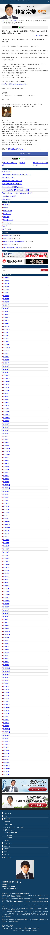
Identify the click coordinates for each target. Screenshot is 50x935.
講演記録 (7, 822)
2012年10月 (6, 601)
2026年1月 (6, 277)
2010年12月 (6, 668)
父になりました (6, 172)
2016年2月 (6, 479)
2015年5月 (6, 506)
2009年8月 (6, 714)
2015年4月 (6, 509)
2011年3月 (6, 659)
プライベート (7, 214)
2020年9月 (6, 332)
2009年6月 (6, 717)
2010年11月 (6, 671)
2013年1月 (6, 592)
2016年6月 (6, 467)
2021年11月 (6, 317)
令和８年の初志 (7, 235)
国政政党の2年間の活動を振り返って (13, 241)
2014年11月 (6, 525)
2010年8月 (6, 680)
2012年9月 (6, 604)
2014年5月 (6, 543)
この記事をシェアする (25, 154)
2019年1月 (6, 372)
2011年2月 (6, 662)
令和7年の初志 (7, 238)
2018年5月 (6, 396)
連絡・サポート (8, 857)
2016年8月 (6, 460)
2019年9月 (6, 351)
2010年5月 (6, 689)
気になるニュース (8, 220)
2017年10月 (6, 418)
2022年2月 (6, 311)
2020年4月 (6, 345)
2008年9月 (6, 738)
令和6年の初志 (7, 245)
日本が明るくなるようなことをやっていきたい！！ (16, 175)
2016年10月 (6, 454)
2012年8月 (6, 607)
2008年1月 (6, 759)
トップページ (7, 813)
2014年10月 (6, 528)
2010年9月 (6, 677)
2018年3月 (6, 402)
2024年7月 (6, 284)
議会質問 (9, 835)
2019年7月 (6, 354)
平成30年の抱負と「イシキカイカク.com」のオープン (17, 193)
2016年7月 (6, 464)
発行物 (6, 840)
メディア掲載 (8, 824)
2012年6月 (6, 613)
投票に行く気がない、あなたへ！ (12, 248)
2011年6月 (6, 650)
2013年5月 (6, 579)
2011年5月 (6, 653)
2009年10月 (6, 707)
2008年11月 (6, 732)
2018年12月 (6, 375)
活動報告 (5, 208)
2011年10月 (6, 637)
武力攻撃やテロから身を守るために (12, 181)
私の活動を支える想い (8, 178)
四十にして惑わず (7, 199)
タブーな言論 (7, 229)
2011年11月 (6, 634)
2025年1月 (6, 281)
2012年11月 (6, 598)
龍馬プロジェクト (21, 149)
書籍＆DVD (7, 846)
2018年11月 (6, 378)
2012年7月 (6, 610)
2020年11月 (6, 329)
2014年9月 (6, 531)
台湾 (9, 149)
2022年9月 (6, 296)
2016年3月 (6, 476)
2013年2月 (6, 589)
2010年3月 (6, 695)
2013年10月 (6, 564)
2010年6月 (6, 686)
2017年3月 (6, 439)
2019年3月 (6, 366)
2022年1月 (6, 314)
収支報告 (9, 838)
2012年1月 (6, 628)
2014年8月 (6, 534)
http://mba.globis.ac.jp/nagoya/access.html (14, 84)
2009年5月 (6, 720)
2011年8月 (6, 643)
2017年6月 (6, 430)
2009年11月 (6, 704)
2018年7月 (6, 390)
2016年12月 (6, 448)
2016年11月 (6, 451)
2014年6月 (6, 540)
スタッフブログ (7, 223)
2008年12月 (6, 729)
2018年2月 (6, 406)
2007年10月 (6, 769)
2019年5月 (6, 360)
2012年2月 (6, 625)
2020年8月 (6, 335)
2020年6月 (6, 341)
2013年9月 (6, 567)
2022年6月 (6, 302)
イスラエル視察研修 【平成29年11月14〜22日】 (15, 190)
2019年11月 (6, 348)
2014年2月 (6, 552)
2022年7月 (6, 299)
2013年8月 (6, 570)
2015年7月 (6, 500)
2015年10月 (6, 491)
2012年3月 (6, 622)
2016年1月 (6, 482)
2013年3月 (6, 585)
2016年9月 (6, 457)
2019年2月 (6, 369)
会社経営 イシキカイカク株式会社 (14, 827)
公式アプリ (7, 855)
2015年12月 (6, 485)
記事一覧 (22, 163)
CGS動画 (6, 849)
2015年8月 (6, 497)
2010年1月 (6, 701)
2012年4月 (6, 619)
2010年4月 (6, 692)
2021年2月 (6, 326)
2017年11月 (6, 415)
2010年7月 (6, 683)
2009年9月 (6, 711)
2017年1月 (6, 445)
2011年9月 (6, 640)
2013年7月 (6, 573)
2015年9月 (6, 494)
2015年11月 (6, 488)
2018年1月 (6, 409)
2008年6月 (6, 744)
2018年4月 (6, 399)
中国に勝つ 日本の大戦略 (9, 196)
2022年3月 (6, 308)
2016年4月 (6, 473)
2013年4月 (6, 582)
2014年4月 (6, 546)
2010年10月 (6, 674)
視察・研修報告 (7, 211)
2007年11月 (6, 765)
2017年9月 (6, 421)
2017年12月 (6, 412)
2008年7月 (6, 741)
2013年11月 (6, 561)
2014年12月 (6, 521)
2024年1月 (6, 287)
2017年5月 (6, 433)
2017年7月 (6, 427)
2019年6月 (6, 357)
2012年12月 (6, 595)
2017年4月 (6, 436)
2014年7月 (6, 537)
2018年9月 (6, 384)
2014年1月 (6, 555)
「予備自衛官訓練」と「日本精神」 (12, 184)
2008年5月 (6, 747)
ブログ (5, 226)
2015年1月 (6, 518)
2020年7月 (6, 338)
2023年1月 (6, 293)
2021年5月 (6, 320)
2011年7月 (6, 646)
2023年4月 (6, 290)
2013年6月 (6, 576)
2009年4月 (6, 723)
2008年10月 (6, 735)
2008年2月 (6, 756)
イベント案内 (7, 843)
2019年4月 (6, 363)
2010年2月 (6, 698)
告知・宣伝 (6, 217)
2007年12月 (6, 762)
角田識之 (13, 149)
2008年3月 (6, 753)
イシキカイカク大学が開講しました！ (12, 187)
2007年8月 (6, 775)
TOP (3, 21)
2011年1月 (6, 665)
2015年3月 (6, 512)
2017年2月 (6, 442)
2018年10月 (6, 381)
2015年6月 (6, 503)
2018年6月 (6, 393)
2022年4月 (6, 305)
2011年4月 (6, 656)
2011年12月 (6, 631)
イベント (8, 21)
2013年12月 (6, 558)
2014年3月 (6, 549)
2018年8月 (6, 387)
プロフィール (7, 816)
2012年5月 (6, 616)
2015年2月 (6, 515)
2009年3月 (6, 726)
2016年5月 (6, 470)
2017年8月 (6, 424)
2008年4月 (6, 750)
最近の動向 (6, 205)
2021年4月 (6, 323)
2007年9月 (6, 772)
